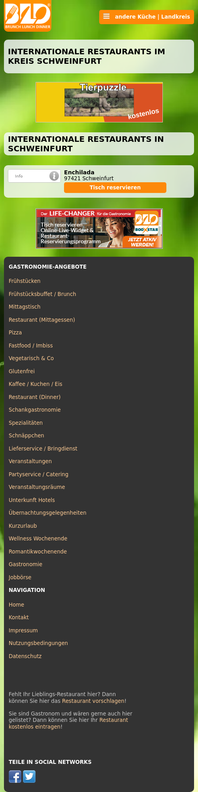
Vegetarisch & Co (31, 358)
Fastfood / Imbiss (31, 346)
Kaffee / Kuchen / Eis (35, 384)
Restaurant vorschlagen (93, 701)
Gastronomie (25, 564)
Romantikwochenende (38, 552)
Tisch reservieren (115, 188)
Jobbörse (20, 577)
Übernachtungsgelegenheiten (48, 513)
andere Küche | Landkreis (146, 16)
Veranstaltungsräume (37, 487)
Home (16, 605)
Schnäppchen (26, 436)
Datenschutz (25, 656)
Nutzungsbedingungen (38, 643)
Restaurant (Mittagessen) (42, 320)
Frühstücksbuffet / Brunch (42, 294)
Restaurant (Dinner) (35, 397)
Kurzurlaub (23, 526)
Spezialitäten (26, 423)
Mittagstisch (25, 307)
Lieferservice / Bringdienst (43, 449)
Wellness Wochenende (38, 539)
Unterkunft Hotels (32, 500)
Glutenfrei (22, 371)
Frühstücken (25, 281)
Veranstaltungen (30, 461)
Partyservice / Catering (38, 474)
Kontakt (19, 617)
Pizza (15, 333)
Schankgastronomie (35, 410)
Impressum (23, 631)
